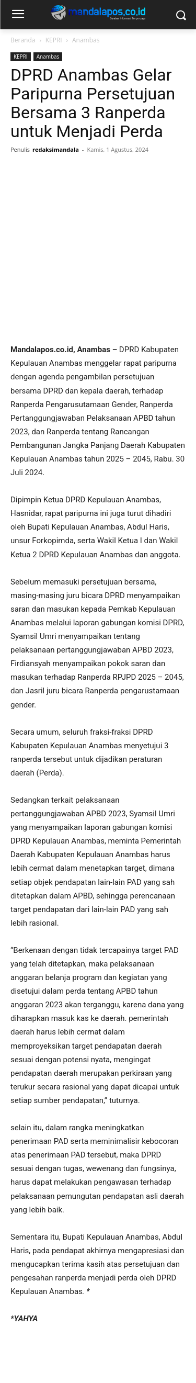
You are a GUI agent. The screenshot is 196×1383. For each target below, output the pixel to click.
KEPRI (53, 40)
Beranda (22, 40)
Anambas (85, 40)
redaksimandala (55, 149)
